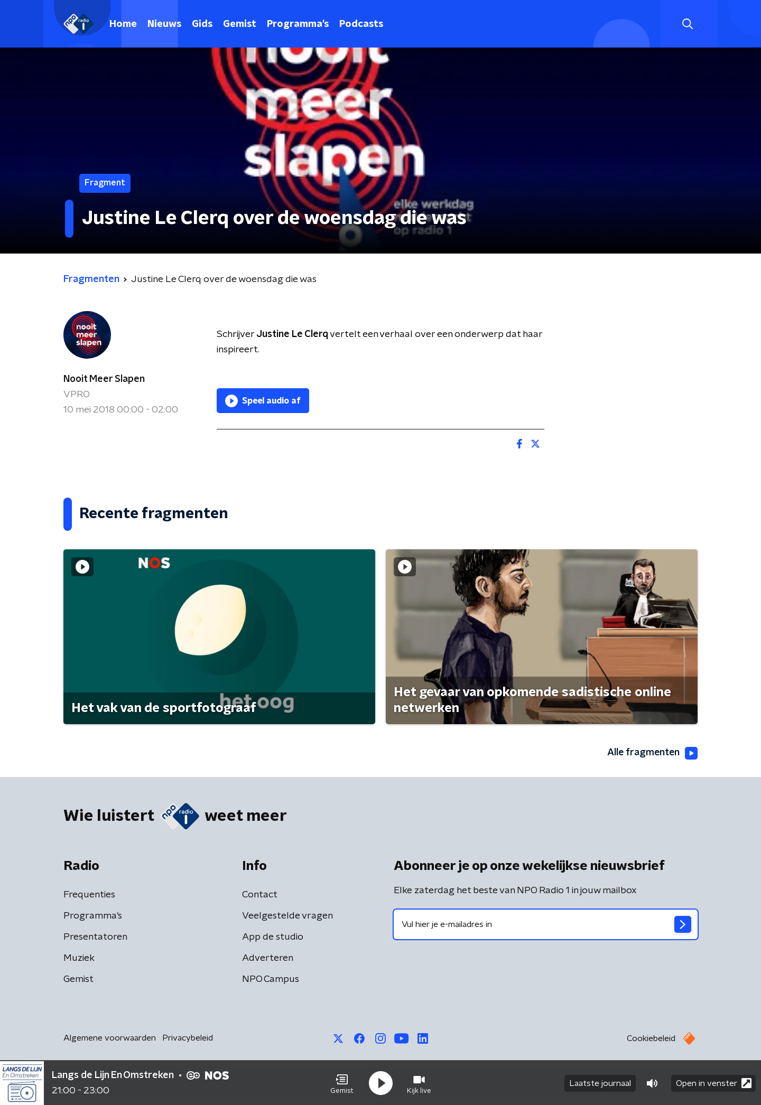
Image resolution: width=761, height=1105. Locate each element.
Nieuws (164, 24)
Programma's (298, 24)
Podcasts (361, 24)
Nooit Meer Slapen (104, 379)
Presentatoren (95, 937)
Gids (202, 24)
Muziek (79, 958)
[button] (342, 1083)
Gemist (239, 24)
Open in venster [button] (713, 1083)
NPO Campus (270, 979)
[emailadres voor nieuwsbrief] (546, 924)
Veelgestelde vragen (287, 916)
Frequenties (89, 895)
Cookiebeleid (651, 1038)
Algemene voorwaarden (109, 1038)
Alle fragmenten (652, 753)
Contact (259, 895)
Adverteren (267, 958)
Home (123, 24)
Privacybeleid (187, 1038)
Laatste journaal (600, 1083)
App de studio (272, 937)
